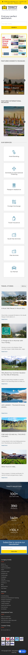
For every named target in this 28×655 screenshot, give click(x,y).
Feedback (3, 577)
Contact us (4, 582)
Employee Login (17, 3)
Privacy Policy (4, 566)
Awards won (4, 573)
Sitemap (3, 579)
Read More (4, 319)
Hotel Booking (5, 596)
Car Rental (3, 609)
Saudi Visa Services (6, 605)
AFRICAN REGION (5, 622)
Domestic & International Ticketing (10, 597)
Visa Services (4, 607)
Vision (2, 569)
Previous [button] (4, 79)
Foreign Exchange (5, 601)
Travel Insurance (5, 603)
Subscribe (14, 551)
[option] (14, 80)
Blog (2, 584)
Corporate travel (5, 571)
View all (24, 286)
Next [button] (23, 79)
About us (3, 564)
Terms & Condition (5, 567)
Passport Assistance (6, 599)
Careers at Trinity (5, 580)
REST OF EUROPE (5, 616)
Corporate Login (22, 1)
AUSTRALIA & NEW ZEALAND (8, 620)
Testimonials (4, 575)
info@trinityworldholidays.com (10, 1)
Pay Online (3, 588)
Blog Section (4, 586)
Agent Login (10, 3)
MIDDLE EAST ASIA (6, 618)
